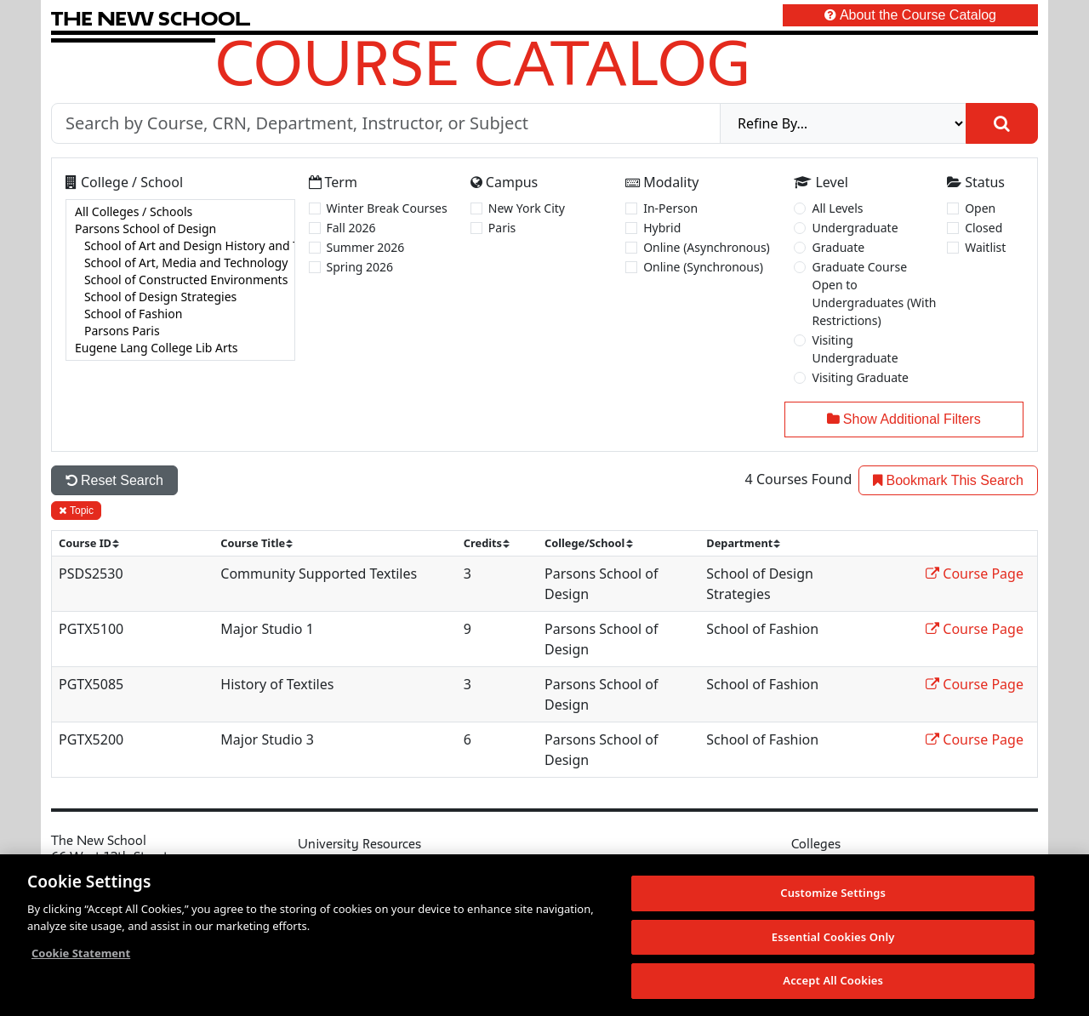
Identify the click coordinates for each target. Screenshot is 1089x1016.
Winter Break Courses (387, 208)
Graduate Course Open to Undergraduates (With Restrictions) (874, 293)
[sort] (96, 543)
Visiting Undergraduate (855, 349)
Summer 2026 (366, 247)
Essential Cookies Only (833, 937)
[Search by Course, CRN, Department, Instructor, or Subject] (386, 123)
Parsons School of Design (180, 228)
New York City (526, 208)
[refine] (843, 123)
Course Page (974, 573)
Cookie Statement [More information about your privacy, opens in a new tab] (80, 953)
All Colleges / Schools (180, 211)
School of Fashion (180, 313)
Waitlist (985, 247)
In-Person (670, 208)
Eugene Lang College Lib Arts (180, 348)
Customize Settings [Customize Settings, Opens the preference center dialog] (833, 892)
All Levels (837, 208)
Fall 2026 (351, 228)
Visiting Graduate (860, 377)
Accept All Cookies (833, 980)
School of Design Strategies (180, 296)
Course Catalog (482, 62)
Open (980, 208)
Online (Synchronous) (703, 267)
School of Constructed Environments (180, 279)
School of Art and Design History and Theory (180, 245)
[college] (180, 280)
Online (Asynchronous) (706, 247)
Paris (502, 228)
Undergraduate (855, 228)
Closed (983, 228)
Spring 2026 (360, 267)
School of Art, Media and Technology (180, 262)
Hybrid (662, 228)
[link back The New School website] (150, 18)
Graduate (838, 247)
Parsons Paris (180, 331)
